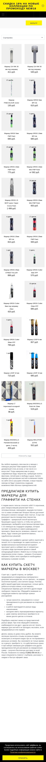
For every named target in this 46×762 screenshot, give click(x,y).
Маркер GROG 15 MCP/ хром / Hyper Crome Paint (11, 203)
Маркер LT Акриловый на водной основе (11, 406)
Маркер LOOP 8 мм (34, 339)
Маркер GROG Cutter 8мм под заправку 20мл (11, 306)
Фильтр (33, 23)
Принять (23, 758)
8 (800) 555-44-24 (32, 653)
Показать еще (23, 456)
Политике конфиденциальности (22, 752)
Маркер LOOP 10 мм (11, 373)
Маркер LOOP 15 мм (34, 373)
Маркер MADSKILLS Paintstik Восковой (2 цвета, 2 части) (11, 442)
